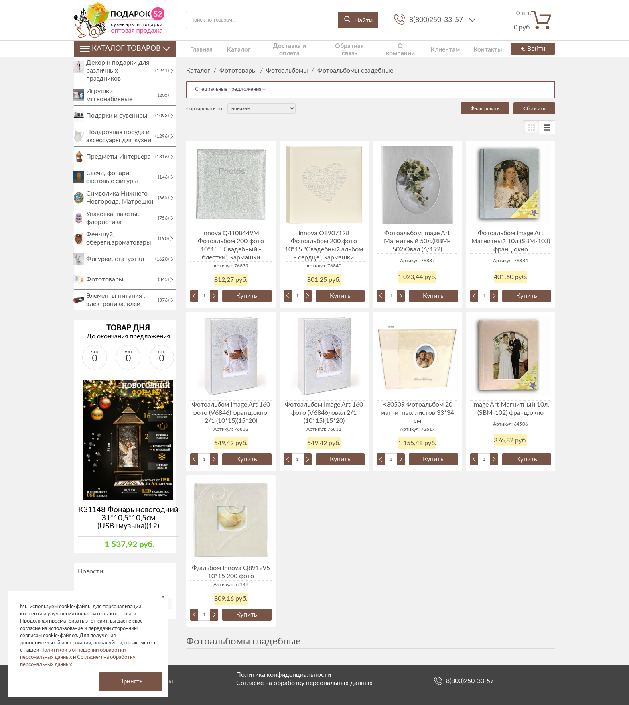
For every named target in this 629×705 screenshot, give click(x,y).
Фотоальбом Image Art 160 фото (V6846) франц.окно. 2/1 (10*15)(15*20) (231, 412)
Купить (246, 296)
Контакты (459, 48)
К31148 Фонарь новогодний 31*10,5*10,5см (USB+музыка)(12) (128, 526)
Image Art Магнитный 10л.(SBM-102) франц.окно (510, 408)
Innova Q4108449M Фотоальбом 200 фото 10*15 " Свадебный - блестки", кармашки (231, 245)
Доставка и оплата (275, 48)
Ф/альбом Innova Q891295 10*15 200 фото (231, 572)
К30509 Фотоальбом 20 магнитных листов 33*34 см (417, 412)
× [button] (163, 597)
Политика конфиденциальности (283, 675)
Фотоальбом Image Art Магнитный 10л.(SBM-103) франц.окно (510, 241)
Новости (90, 579)
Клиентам (421, 48)
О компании (380, 48)
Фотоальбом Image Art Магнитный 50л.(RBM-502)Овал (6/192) (417, 241)
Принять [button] (130, 682)
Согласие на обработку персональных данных (304, 683)
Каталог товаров (125, 48)
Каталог (227, 48)
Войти (532, 48)
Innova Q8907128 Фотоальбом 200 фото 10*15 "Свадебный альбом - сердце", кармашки (324, 245)
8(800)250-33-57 (437, 20)
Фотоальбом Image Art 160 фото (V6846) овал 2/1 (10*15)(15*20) (324, 412)
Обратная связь (332, 48)
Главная (196, 48)
